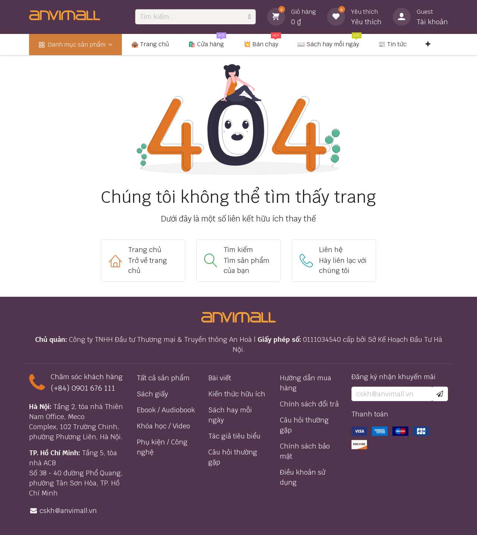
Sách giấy (152, 394)
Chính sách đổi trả (309, 404)
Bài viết (219, 378)
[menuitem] (75, 44)
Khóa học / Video (163, 426)
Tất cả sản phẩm (163, 378)
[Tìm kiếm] (250, 16)
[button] (440, 394)
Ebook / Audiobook (166, 410)
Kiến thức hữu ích (236, 394)
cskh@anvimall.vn (68, 510)
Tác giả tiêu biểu (234, 436)
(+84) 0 (63, 388)
